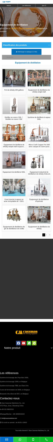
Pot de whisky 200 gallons (14, 90)
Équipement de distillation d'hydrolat (39, 200)
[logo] (26, 332)
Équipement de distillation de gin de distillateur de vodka (14, 228)
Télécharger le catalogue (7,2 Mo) (26, 52)
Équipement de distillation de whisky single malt (39, 91)
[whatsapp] (29, 343)
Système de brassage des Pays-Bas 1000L (14, 377)
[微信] (34, 343)
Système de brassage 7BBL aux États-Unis (14, 385)
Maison (9, 5)
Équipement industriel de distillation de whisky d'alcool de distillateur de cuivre (39, 173)
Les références (26, 5)
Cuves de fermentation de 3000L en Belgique (15, 390)
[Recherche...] (29, 57)
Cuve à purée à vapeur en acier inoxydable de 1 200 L (14, 200)
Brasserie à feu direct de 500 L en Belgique (14, 394)
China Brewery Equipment (9, 434)
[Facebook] (18, 343)
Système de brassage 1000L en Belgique (13, 381)
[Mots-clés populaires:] (4, 57)
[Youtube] (23, 343)
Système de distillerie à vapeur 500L (39, 118)
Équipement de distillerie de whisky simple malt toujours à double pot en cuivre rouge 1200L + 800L (14, 146)
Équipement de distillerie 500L (14, 172)
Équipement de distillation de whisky (39, 228)
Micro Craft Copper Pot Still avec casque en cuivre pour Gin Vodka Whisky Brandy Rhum (39, 146)
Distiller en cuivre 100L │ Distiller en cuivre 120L (14, 118)
